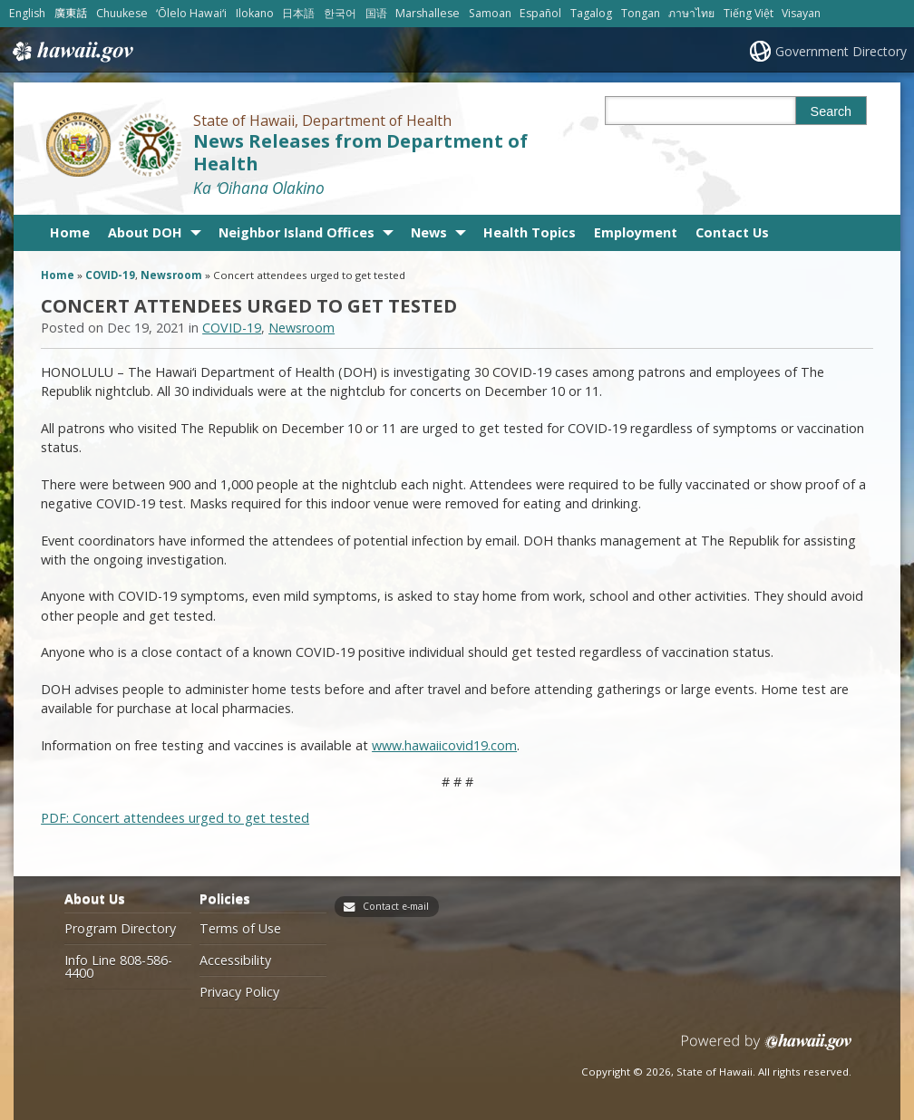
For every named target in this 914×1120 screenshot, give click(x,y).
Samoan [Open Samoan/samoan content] (490, 13)
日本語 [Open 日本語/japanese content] (298, 13)
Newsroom (171, 275)
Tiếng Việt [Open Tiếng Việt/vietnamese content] (748, 13)
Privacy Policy (239, 992)
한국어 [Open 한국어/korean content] (340, 13)
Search (831, 111)
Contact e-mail (396, 906)
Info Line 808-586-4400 (118, 967)
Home (70, 232)
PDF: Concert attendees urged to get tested (175, 817)
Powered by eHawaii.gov (766, 1049)
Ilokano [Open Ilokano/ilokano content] (255, 13)
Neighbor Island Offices (296, 232)
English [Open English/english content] (27, 13)
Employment (635, 232)
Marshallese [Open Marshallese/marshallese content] (427, 13)
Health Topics (529, 232)
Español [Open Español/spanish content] (540, 13)
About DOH (145, 232)
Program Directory (120, 928)
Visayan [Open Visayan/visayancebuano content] (801, 13)
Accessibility (235, 960)
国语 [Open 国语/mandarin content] (376, 13)
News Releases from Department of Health (360, 152)
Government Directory (841, 51)
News (429, 232)
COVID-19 (110, 275)
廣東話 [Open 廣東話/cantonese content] (70, 13)
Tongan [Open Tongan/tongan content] (640, 13)
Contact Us (732, 232)
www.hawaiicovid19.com (444, 745)
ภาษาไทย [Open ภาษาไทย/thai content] (691, 13)
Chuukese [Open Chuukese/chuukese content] (122, 13)
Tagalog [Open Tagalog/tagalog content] (591, 13)
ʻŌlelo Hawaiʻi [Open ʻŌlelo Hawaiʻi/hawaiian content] (191, 13)
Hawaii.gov (71, 51)
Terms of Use (240, 928)
